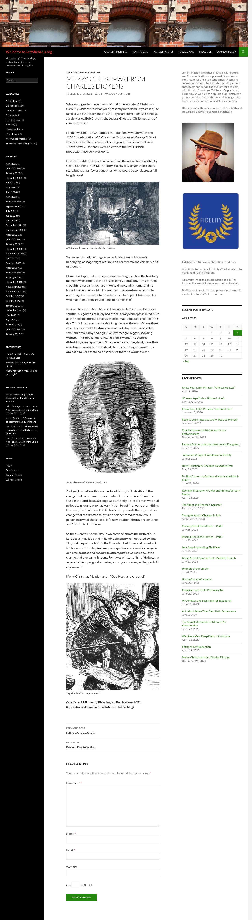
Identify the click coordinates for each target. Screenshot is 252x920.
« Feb (186, 361)
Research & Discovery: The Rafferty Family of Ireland (22, 430)
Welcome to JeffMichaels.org (29, 52)
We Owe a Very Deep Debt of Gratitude (206, 636)
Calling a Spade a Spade (112, 730)
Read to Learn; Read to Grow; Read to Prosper (210, 419)
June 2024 (11, 192)
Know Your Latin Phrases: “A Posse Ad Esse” (208, 387)
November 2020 (14, 253)
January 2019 (13, 277)
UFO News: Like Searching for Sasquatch (206, 600)
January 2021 (13, 244)
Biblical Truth (13, 105)
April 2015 (11, 319)
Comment (74, 783)
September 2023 (14, 206)
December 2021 (14, 225)
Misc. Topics (12, 134)
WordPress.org (14, 479)
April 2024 (11, 196)
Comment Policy (226, 51)
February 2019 (13, 272)
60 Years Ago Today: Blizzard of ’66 (203, 398)
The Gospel (205, 51)
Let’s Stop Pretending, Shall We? (201, 547)
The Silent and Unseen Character (202, 504)
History (10, 124)
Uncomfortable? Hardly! (197, 579)
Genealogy (11, 115)
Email (70, 850)
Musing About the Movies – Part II (202, 526)
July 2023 (11, 210)
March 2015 (12, 324)
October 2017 (13, 296)
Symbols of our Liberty (195, 568)
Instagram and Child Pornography (202, 590)
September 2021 (14, 229)
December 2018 (14, 281)
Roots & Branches (163, 51)
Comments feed (14, 474)
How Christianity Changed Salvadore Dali (207, 465)
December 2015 (14, 310)
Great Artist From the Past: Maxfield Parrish (209, 558)
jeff (100, 93)
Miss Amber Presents (16, 138)
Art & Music (12, 100)
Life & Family (12, 129)
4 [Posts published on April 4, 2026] (238, 332)
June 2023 (11, 215)
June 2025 (11, 182)
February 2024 (13, 201)
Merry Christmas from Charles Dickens (206, 657)
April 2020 (11, 258)
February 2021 (13, 239)
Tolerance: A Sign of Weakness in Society (206, 455)
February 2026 (13, 168)
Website (72, 867)
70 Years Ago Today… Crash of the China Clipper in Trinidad (20, 398)
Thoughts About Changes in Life (201, 515)
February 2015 (13, 329)
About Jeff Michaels (115, 51)
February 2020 (13, 263)
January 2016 (13, 305)
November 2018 (14, 286)
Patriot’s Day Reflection (112, 744)
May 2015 (11, 315)
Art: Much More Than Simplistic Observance (209, 611)
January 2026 (13, 173)
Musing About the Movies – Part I (202, 536)
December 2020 (14, 248)
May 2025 (11, 187)
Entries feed (12, 470)
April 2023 (11, 220)
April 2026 (11, 163)
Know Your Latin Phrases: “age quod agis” (207, 408)
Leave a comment (119, 93)
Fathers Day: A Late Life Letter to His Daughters (211, 444)
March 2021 (12, 234)
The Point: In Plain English (83, 72)
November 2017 (14, 291)
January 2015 (13, 334)
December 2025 (14, 177)
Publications (186, 51)
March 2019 (12, 267)
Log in (9, 465)
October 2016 (13, 300)
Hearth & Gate (140, 51)
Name (71, 833)
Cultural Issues (13, 110)
